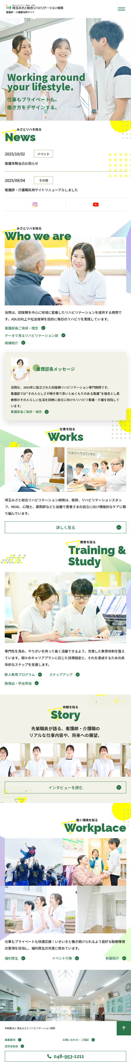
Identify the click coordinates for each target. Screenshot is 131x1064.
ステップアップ (61, 675)
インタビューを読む (65, 787)
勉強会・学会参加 (18, 683)
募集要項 (10, 1040)
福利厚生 (11, 958)
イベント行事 (62, 958)
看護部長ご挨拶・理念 (21, 328)
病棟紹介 (11, 343)
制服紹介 (112, 958)
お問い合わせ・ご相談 (76, 1040)
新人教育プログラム (20, 675)
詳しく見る (65, 527)
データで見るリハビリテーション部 (31, 335)
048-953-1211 (65, 1056)
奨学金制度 (11, 1046)
